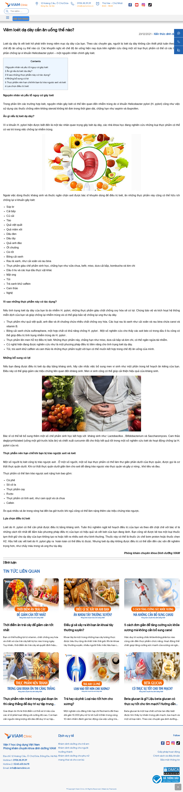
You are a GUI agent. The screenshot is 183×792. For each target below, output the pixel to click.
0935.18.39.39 (84, 3)
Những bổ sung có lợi (17, 78)
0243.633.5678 (21, 764)
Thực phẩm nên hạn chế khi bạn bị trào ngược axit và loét (35, 82)
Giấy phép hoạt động (169, 751)
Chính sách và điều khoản (166, 755)
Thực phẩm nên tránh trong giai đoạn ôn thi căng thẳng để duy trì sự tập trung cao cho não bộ (30, 704)
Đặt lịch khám (20, 18)
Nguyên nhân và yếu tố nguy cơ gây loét (26, 67)
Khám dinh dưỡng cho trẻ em (73, 743)
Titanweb (112, 789)
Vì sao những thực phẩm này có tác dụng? (27, 75)
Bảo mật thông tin (170, 759)
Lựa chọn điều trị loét (17, 86)
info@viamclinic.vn (85, 6)
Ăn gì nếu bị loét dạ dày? (18, 71)
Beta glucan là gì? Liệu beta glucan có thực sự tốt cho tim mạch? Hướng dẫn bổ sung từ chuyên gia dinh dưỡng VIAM (151, 704)
